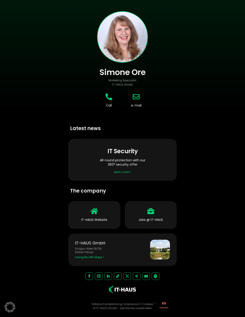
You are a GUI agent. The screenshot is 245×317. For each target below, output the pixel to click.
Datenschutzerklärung (107, 304)
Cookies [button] (147, 304)
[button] (10, 307)
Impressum (132, 304)
